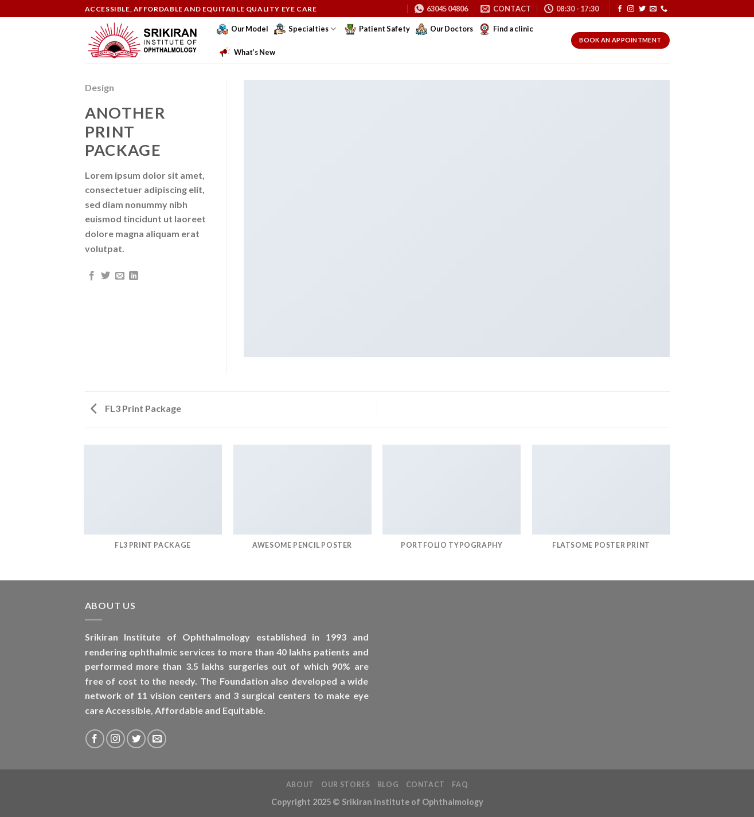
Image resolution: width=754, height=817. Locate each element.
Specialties (305, 29)
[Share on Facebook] (91, 276)
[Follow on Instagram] (630, 9)
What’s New (247, 52)
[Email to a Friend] (119, 276)
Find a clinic (506, 29)
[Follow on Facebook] (619, 9)
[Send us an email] (653, 9)
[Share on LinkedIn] (133, 276)
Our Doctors (444, 29)
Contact (425, 784)
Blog (388, 784)
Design (99, 87)
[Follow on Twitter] (642, 9)
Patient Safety (377, 29)
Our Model (242, 29)
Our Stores (345, 784)
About (300, 784)
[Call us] (664, 9)
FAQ (460, 784)
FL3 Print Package (136, 408)
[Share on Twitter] (105, 276)
